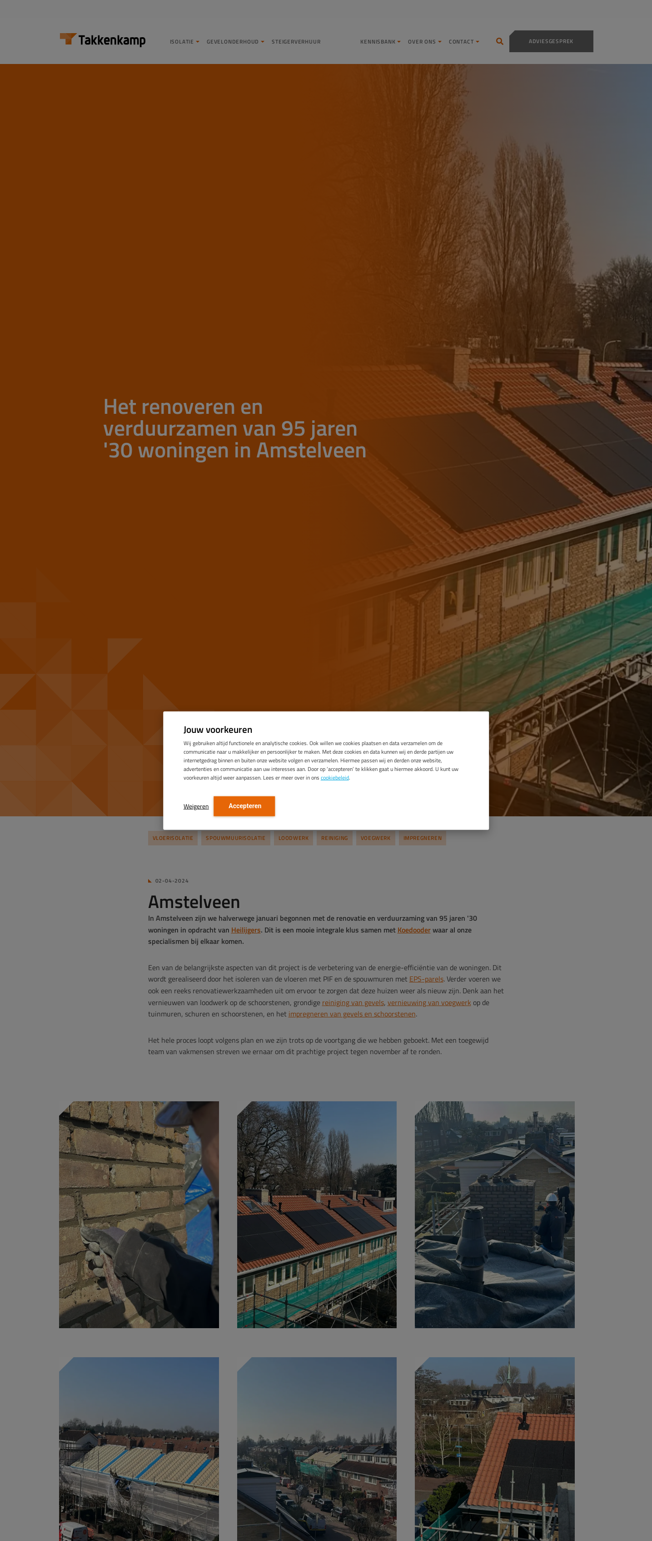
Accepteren (244, 805)
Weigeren (196, 805)
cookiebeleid (335, 777)
